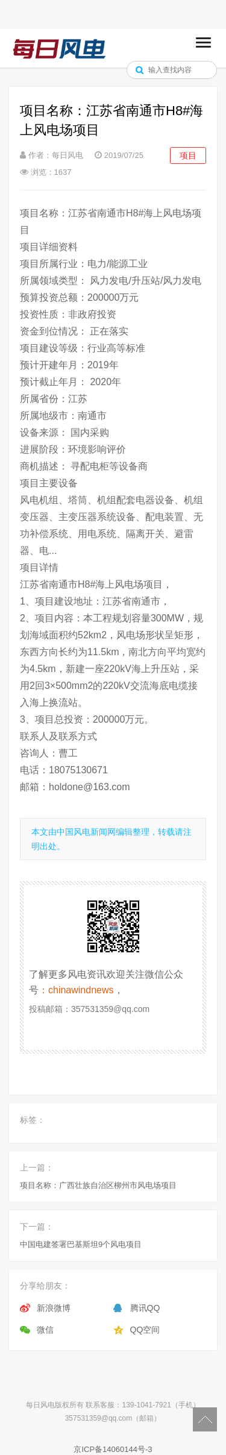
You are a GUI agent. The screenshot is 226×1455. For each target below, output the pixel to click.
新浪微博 (54, 1308)
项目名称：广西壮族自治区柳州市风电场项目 (98, 1185)
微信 (45, 1329)
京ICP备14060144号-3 (113, 1449)
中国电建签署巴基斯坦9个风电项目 (81, 1244)
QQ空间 (145, 1329)
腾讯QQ (145, 1308)
